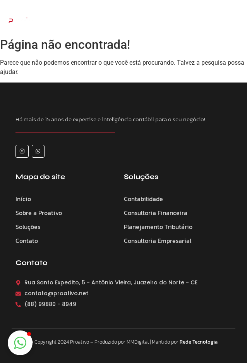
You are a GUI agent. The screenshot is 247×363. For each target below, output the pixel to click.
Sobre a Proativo (38, 212)
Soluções (27, 226)
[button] (20, 342)
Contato (26, 240)
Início (23, 198)
